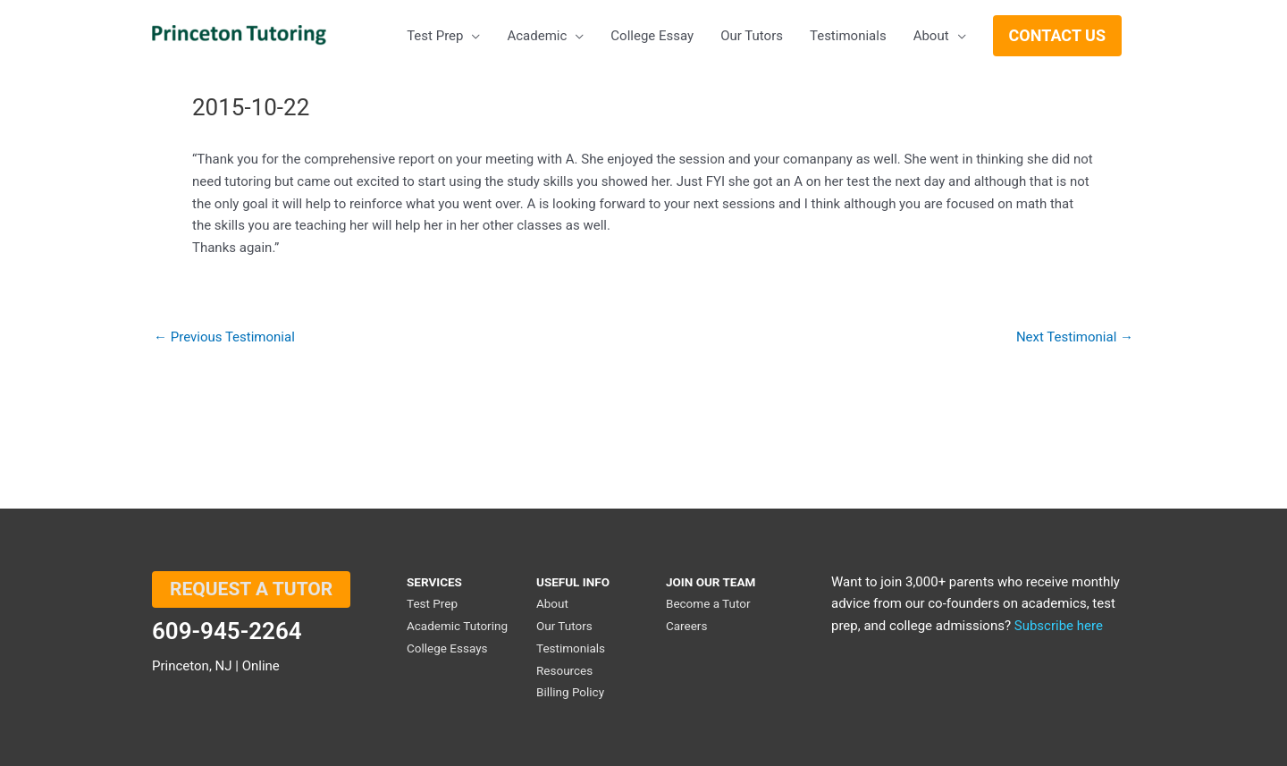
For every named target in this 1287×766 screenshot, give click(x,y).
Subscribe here (1058, 626)
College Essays (447, 648)
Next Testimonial (1074, 337)
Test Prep (432, 603)
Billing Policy (570, 692)
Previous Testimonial (224, 337)
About (552, 603)
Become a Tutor (708, 603)
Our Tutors (564, 626)
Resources (564, 670)
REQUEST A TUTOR (251, 589)
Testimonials (570, 648)
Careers (686, 626)
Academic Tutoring (457, 626)
